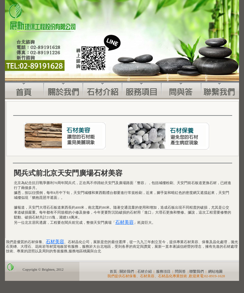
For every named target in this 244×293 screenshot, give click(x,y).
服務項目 (163, 271)
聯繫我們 (196, 271)
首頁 (113, 271)
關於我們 (127, 271)
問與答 (180, 271)
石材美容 (124, 222)
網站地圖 (215, 271)
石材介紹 (144, 271)
